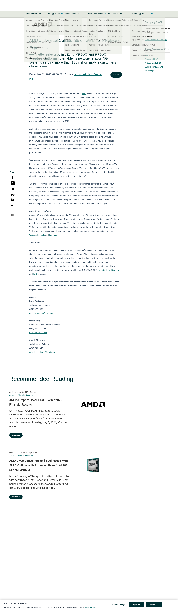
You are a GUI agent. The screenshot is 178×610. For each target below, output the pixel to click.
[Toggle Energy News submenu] (62, 13)
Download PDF (151, 59)
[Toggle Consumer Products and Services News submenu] (45, 13)
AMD (84, 93)
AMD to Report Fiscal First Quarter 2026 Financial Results (35, 402)
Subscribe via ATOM (154, 67)
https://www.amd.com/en (156, 39)
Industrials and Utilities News (117, 13)
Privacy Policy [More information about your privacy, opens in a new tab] (90, 609)
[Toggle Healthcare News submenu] (105, 13)
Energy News (54, 13)
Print (147, 55)
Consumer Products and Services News (34, 13)
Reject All (136, 606)
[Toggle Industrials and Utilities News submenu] (128, 13)
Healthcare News (95, 13)
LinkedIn (41, 235)
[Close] (174, 606)
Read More (16, 435)
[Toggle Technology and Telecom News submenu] (152, 13)
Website (32, 235)
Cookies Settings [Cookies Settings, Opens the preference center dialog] (118, 606)
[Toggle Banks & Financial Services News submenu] (85, 13)
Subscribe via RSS (153, 63)
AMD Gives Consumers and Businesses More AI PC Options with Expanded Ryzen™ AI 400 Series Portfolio (39, 465)
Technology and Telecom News (140, 13)
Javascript (149, 71)
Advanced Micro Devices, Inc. (21, 395)
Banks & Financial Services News (73, 13)
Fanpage (53, 235)
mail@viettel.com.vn (38, 332)
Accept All (154, 606)
